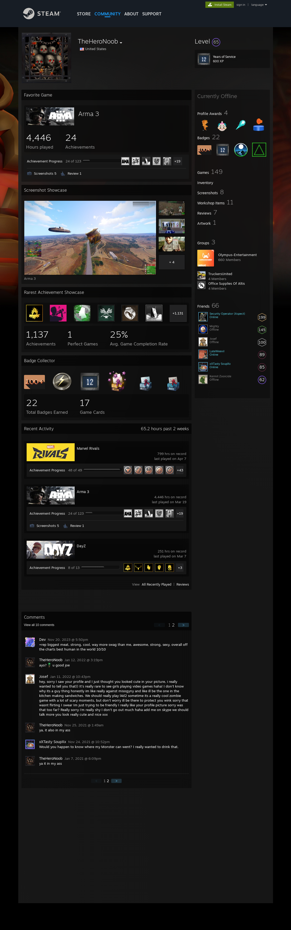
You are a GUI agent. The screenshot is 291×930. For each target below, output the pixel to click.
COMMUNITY (107, 13)
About (131, 13)
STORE (84, 13)
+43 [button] (180, 470)
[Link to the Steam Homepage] (46, 18)
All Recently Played (156, 584)
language (257, 5)
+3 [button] (180, 568)
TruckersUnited (220, 274)
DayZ (81, 546)
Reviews (182, 584)
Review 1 (74, 173)
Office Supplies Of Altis (226, 283)
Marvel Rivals (88, 448)
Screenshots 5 (45, 173)
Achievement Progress (44, 161)
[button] (232, 41)
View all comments (39, 625)
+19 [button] (177, 161)
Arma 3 (88, 114)
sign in (240, 5)
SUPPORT (152, 13)
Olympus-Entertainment (237, 255)
